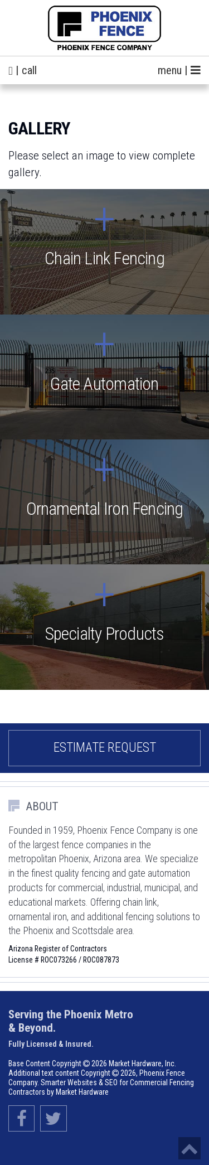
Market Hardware (82, 1091)
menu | (179, 70)
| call (22, 70)
